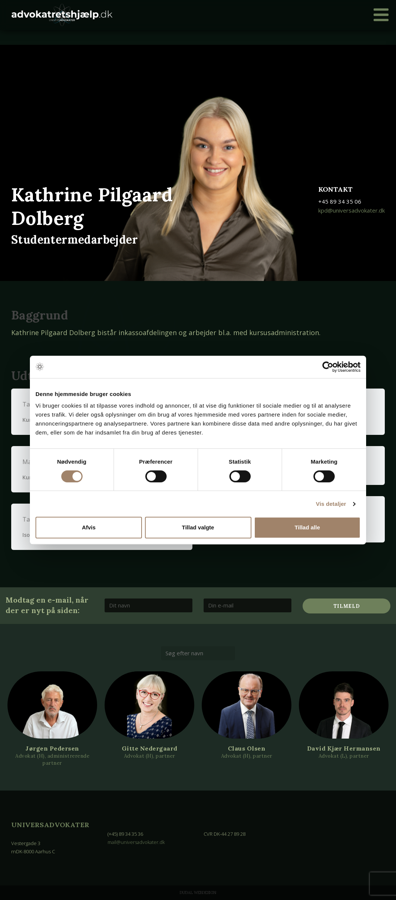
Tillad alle (307, 527)
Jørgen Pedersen (52, 748)
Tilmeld (347, 606)
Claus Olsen (247, 748)
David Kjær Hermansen (344, 748)
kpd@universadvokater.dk (351, 210)
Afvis (89, 527)
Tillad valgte (198, 527)
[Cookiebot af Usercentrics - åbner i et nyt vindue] (328, 366)
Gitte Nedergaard (149, 748)
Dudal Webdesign (198, 892)
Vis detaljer (331, 504)
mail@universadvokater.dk (137, 842)
